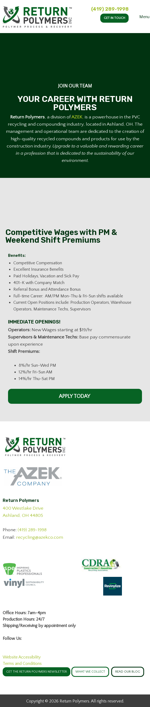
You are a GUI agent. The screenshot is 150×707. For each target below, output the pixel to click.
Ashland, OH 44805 (23, 515)
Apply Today (75, 396)
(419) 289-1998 (110, 9)
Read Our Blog (127, 671)
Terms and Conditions (22, 663)
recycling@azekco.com (39, 537)
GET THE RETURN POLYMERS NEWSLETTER (36, 671)
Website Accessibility (22, 657)
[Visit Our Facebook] (7, 645)
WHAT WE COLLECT (90, 671)
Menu (140, 17)
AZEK (76, 117)
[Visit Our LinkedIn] (15, 645)
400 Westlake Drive (23, 508)
